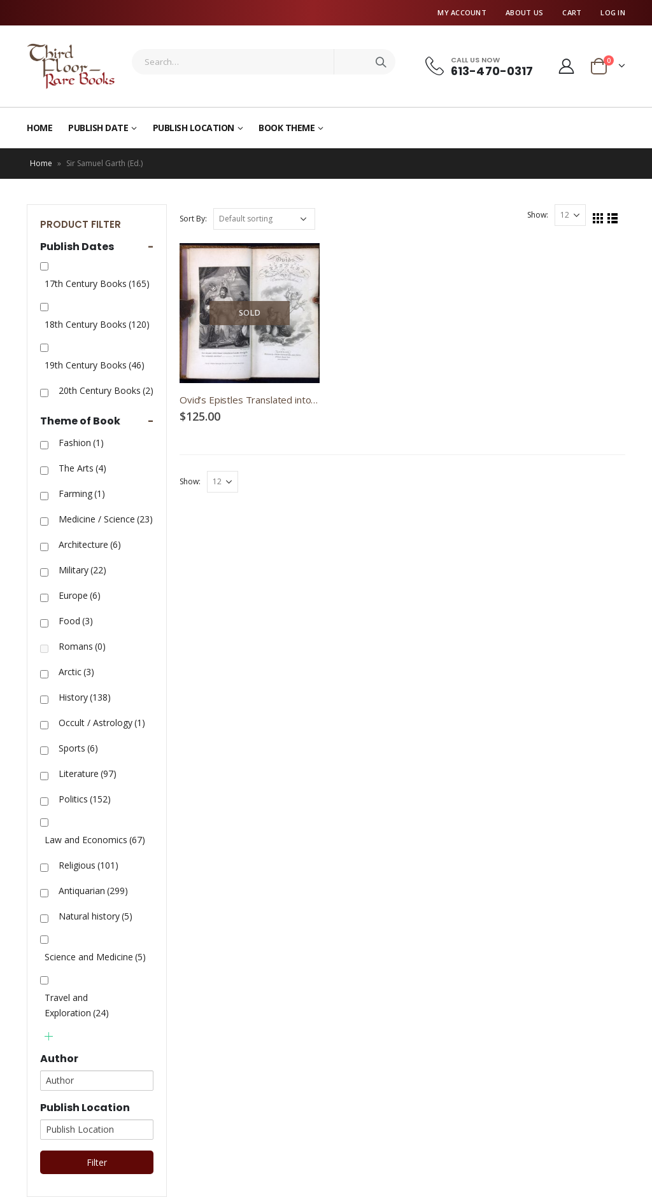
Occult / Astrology (102, 723)
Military (82, 570)
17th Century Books (97, 283)
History (85, 697)
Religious (88, 865)
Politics (85, 799)
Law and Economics (95, 840)
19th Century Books (95, 365)
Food (76, 621)
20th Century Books (106, 390)
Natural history (95, 916)
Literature (88, 773)
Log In (612, 12)
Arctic (76, 672)
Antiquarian (93, 891)
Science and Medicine (95, 957)
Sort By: (193, 218)
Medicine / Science (106, 519)
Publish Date (98, 128)
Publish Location (193, 128)
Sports (78, 748)
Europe (80, 595)
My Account (461, 12)
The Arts (82, 468)
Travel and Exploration (77, 1005)
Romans (82, 646)
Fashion (81, 443)
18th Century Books (97, 324)
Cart (571, 12)
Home (39, 128)
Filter (97, 1162)
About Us (524, 12)
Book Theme (287, 128)
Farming (82, 493)
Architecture (90, 544)
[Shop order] (264, 219)
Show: (537, 214)
